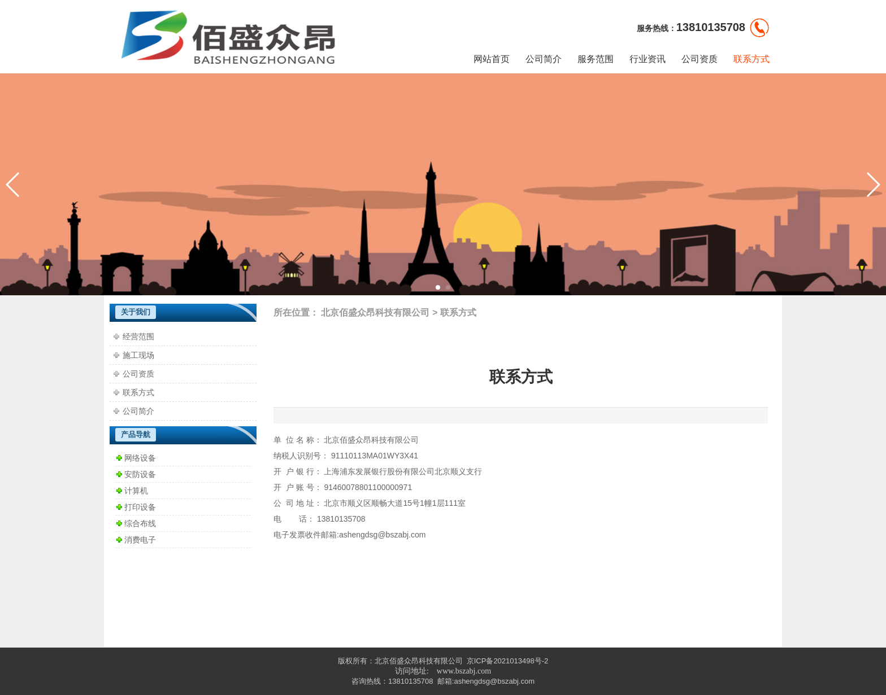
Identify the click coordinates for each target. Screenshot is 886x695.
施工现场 (138, 355)
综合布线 (140, 523)
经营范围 (138, 336)
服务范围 (595, 59)
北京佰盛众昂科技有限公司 (375, 312)
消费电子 (140, 539)
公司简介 (543, 59)
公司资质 (699, 59)
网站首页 (492, 59)
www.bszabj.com (464, 671)
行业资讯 (647, 59)
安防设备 (140, 474)
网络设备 (140, 457)
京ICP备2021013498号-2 (508, 661)
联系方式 (751, 59)
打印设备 (140, 507)
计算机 (136, 490)
